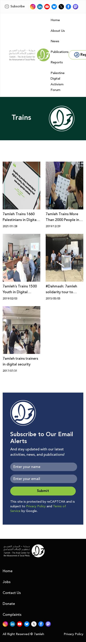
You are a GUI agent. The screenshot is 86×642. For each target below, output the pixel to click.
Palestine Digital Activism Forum (58, 81)
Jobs (6, 582)
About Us (58, 30)
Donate (9, 603)
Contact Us (12, 593)
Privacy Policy (36, 506)
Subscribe (15, 6)
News (55, 41)
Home (55, 20)
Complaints (12, 614)
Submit (43, 491)
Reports (57, 62)
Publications (60, 51)
